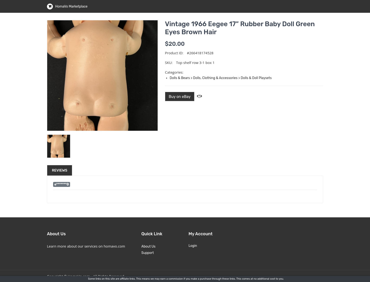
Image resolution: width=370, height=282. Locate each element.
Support (147, 253)
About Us (148, 246)
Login (193, 246)
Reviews (59, 170)
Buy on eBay (180, 96)
